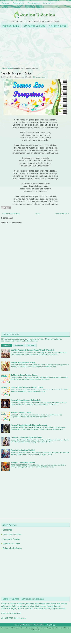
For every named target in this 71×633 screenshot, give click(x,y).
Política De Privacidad (11, 613)
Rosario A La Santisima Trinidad (22, 450)
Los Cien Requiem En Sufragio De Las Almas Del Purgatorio (33, 350)
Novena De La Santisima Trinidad (23, 362)
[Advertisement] (35, 47)
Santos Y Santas (34, 625)
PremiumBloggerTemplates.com (52, 628)
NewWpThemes (14, 628)
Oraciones (48, 3)
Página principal (11, 26)
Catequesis (18, 3)
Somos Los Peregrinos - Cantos (16, 73)
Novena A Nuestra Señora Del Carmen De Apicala (29, 425)
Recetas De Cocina (11, 543)
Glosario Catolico (57, 26)
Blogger (53, 625)
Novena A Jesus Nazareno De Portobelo (26, 400)
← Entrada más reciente (10, 213)
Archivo (31, 345)
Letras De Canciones (12, 534)
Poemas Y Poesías (11, 539)
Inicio (4, 68)
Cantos (5, 3)
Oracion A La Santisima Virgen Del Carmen (26, 438)
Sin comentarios (39, 77)
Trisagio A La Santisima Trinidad (23, 463)
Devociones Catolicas (34, 26)
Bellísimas (7, 530)
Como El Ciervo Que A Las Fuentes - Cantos (27, 387)
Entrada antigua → (62, 213)
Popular (6, 345)
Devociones (33, 3)
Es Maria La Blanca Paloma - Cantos (24, 375)
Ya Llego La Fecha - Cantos (21, 413)
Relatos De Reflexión (12, 548)
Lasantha (36, 628)
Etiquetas (19, 345)
